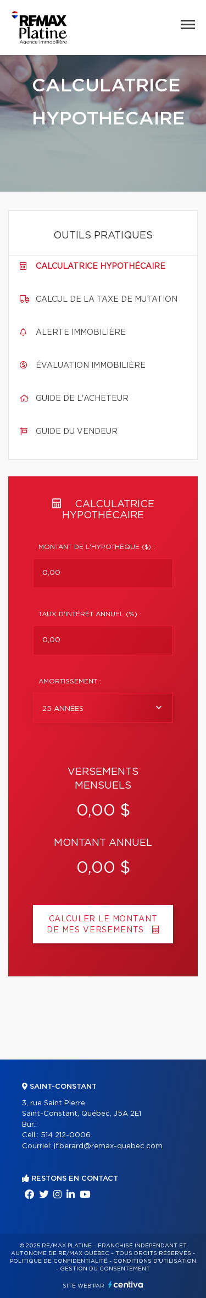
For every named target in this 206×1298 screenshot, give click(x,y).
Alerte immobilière (81, 332)
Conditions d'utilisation (154, 1261)
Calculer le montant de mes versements (103, 924)
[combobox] (103, 708)
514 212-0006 (66, 1135)
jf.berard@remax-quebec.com (108, 1146)
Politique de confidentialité (59, 1261)
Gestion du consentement (105, 1269)
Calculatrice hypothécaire (100, 266)
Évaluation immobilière (91, 366)
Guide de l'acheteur (82, 399)
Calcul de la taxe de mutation (106, 299)
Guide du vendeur (77, 432)
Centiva (125, 1284)
